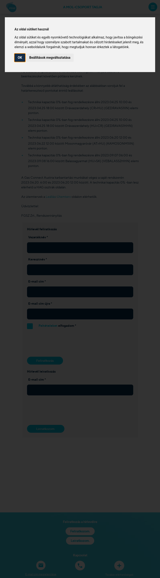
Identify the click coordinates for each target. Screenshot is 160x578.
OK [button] (20, 57)
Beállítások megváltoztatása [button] (49, 57)
